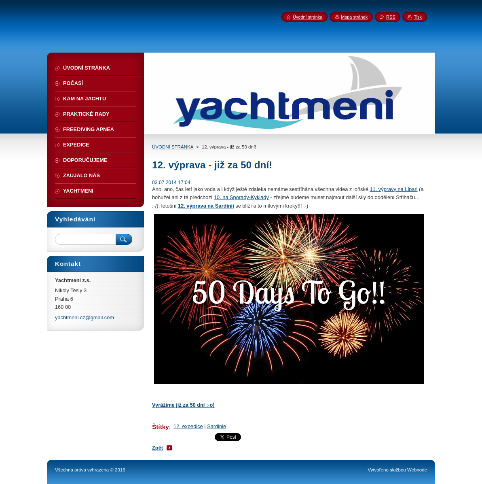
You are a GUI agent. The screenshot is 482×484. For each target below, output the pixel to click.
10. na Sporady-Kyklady (241, 197)
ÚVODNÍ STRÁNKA (172, 146)
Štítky (160, 426)
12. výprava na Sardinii (206, 206)
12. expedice (188, 426)
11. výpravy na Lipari (393, 189)
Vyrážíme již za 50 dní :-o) (183, 405)
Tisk (418, 17)
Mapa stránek (354, 17)
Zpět (157, 448)
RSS (390, 17)
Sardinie (216, 426)
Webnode (417, 469)
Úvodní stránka (307, 17)
